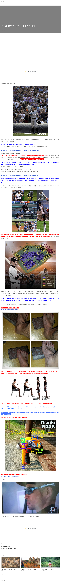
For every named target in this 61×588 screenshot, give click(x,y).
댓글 (2, 575)
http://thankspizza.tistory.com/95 (10, 476)
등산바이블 (4, 1)
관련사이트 (3, 580)
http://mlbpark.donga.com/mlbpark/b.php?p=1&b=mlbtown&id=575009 (20, 175)
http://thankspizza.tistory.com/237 (10, 309)
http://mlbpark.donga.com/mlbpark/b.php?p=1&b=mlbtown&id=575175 (20, 150)
